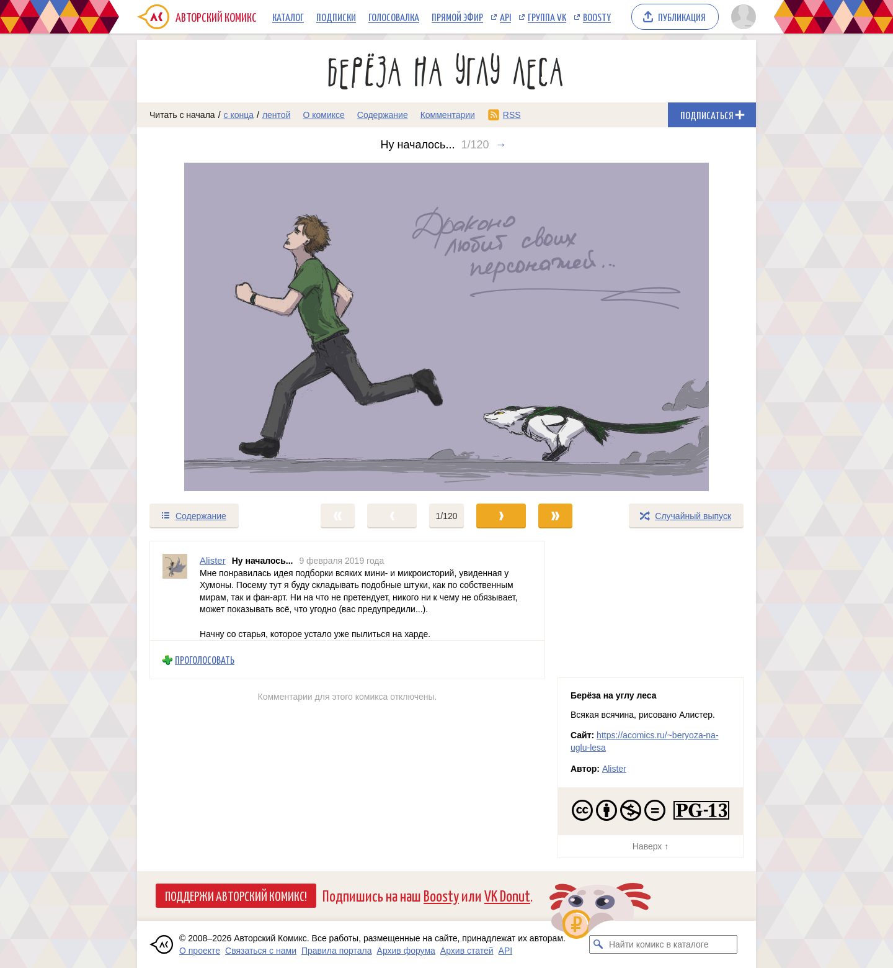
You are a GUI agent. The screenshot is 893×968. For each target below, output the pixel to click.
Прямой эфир (457, 17)
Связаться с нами (260, 951)
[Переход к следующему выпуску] (446, 327)
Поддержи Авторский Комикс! (236, 895)
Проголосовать (204, 659)
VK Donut (507, 895)
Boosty (597, 17)
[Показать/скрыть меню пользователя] (741, 17)
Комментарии (447, 115)
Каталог (288, 17)
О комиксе (323, 115)
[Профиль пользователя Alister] (174, 591)
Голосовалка (393, 17)
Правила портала (336, 951)
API (505, 17)
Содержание (382, 115)
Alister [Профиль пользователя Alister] (213, 560)
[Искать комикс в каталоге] (598, 944)
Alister (614, 769)
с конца (239, 115)
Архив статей (467, 951)
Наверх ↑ (651, 846)
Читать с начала (182, 115)
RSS (512, 115)
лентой (276, 115)
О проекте (199, 951)
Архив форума (406, 951)
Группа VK (547, 17)
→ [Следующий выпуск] (501, 144)
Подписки (336, 17)
